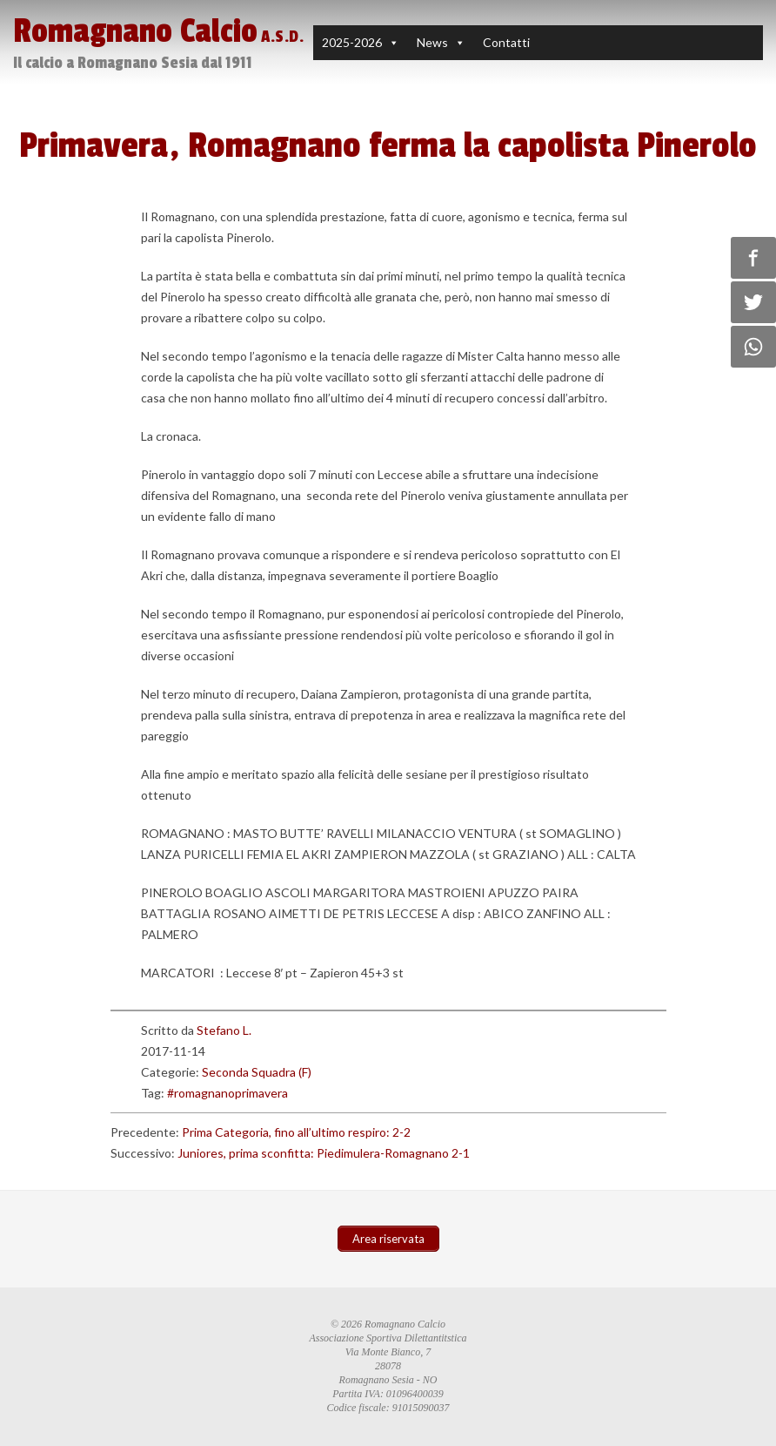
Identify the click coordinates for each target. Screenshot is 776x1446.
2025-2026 (352, 42)
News (432, 42)
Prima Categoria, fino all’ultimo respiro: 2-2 (296, 1132)
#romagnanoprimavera (227, 1092)
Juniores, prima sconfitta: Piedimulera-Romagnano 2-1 (323, 1152)
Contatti (506, 42)
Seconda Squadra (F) (256, 1071)
